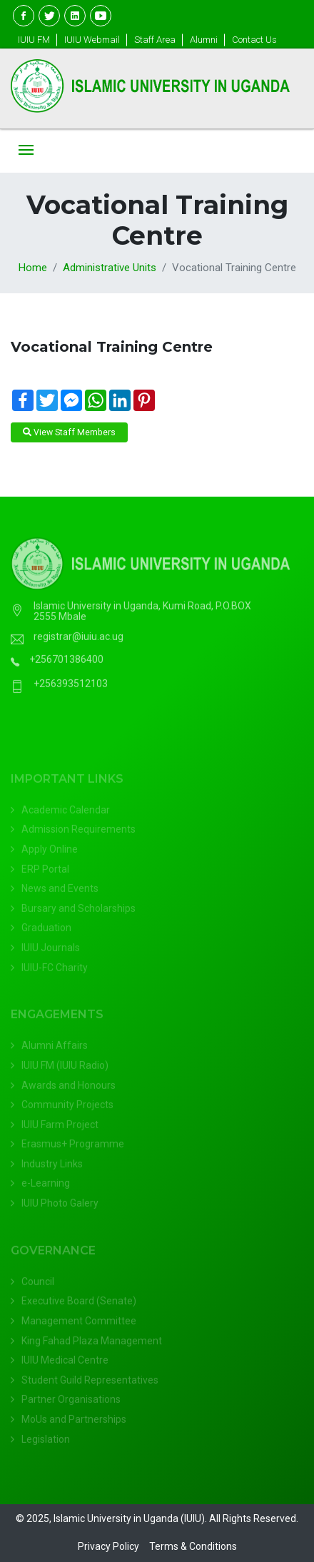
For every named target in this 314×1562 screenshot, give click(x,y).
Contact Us (254, 39)
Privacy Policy (108, 1546)
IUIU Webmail (92, 39)
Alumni (204, 39)
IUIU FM (34, 39)
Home (33, 267)
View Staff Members (69, 432)
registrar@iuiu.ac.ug (78, 644)
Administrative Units (109, 267)
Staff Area (155, 39)
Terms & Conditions (193, 1546)
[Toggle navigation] (26, 151)
